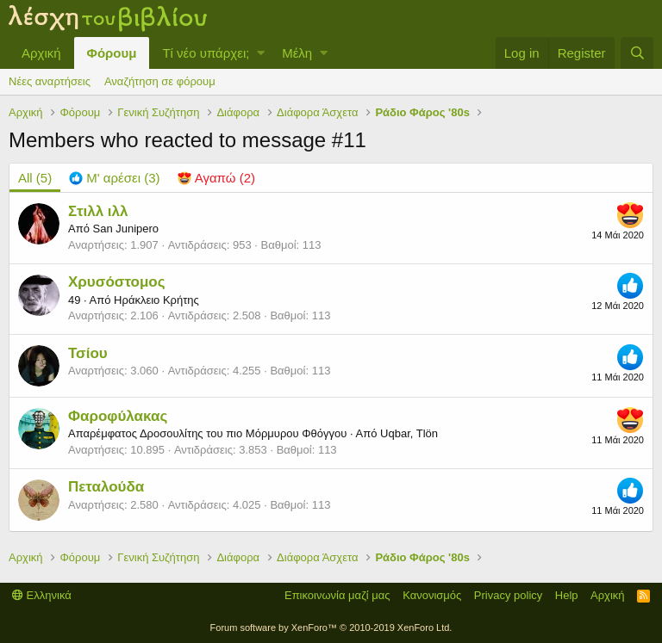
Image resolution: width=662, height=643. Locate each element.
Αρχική (41, 53)
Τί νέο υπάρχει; (205, 53)
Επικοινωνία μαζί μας (337, 595)
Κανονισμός (432, 595)
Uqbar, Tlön (409, 433)
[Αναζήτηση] (637, 53)
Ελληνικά (42, 595)
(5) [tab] (35, 177)
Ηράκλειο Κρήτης (156, 300)
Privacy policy (508, 595)
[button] (261, 53)
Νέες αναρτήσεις (50, 81)
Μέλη (297, 53)
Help (566, 595)
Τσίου (88, 353)
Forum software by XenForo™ (331, 627)
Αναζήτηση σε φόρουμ (159, 81)
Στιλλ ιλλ (98, 211)
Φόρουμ (112, 53)
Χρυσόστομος (117, 282)
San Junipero (125, 228)
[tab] (114, 178)
